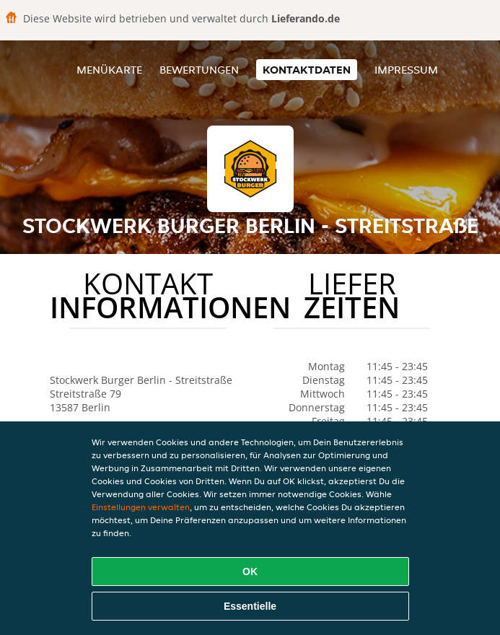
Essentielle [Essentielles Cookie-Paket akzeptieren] (250, 606)
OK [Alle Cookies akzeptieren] (250, 571)
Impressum (406, 69)
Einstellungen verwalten (141, 507)
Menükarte (109, 69)
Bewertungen (199, 69)
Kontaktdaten (307, 69)
